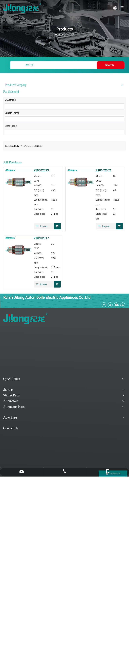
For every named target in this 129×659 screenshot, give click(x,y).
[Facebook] (104, 304)
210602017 (41, 238)
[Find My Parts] (54, 65)
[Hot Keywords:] (110, 65)
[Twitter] (110, 304)
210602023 (41, 170)
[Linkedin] (116, 304)
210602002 (103, 170)
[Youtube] (122, 304)
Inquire (40, 226)
